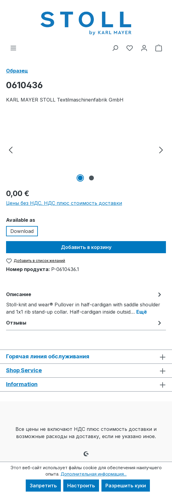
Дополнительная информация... (94, 473)
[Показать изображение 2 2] (91, 178)
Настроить (81, 486)
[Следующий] (161, 149)
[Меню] (13, 48)
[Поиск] (115, 48)
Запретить (43, 486)
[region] (86, 149)
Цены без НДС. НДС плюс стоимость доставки (64, 203)
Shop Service (24, 370)
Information (22, 384)
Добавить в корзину (86, 247)
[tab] (84, 303)
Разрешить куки (125, 486)
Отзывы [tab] (84, 322)
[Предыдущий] (10, 149)
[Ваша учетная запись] (144, 48)
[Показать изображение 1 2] (80, 178)
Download (22, 231)
